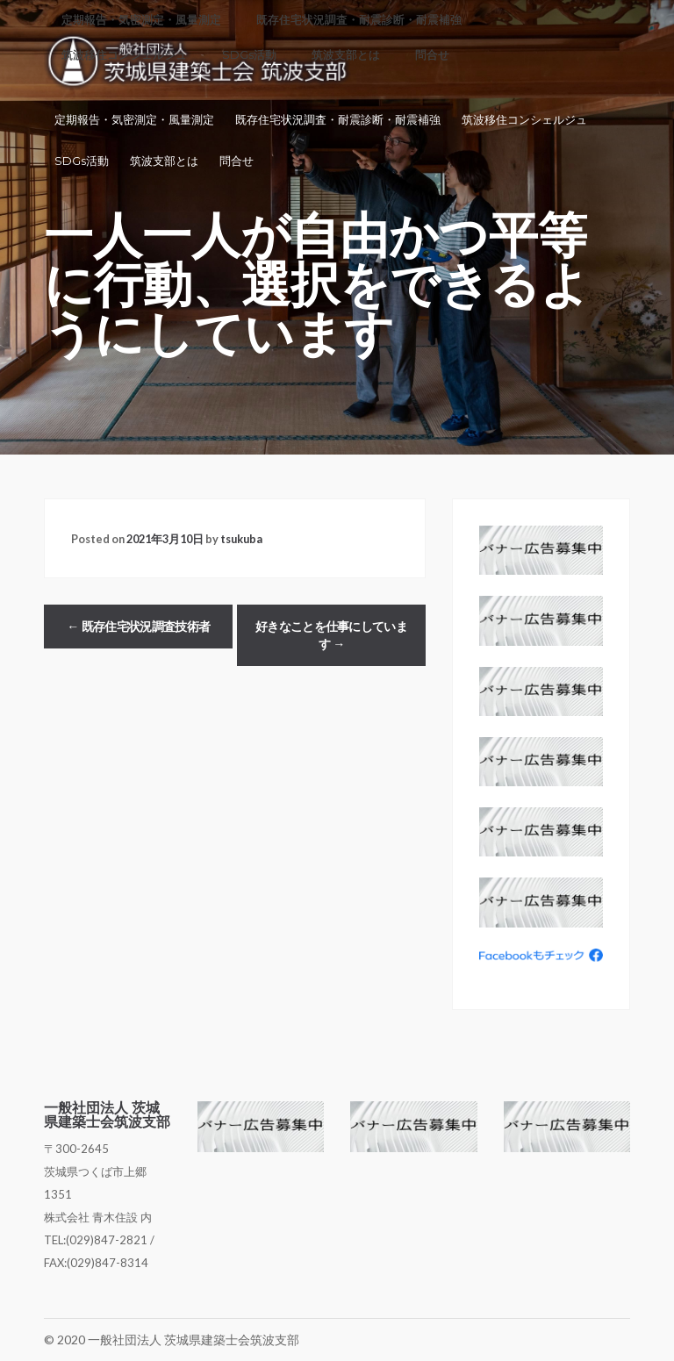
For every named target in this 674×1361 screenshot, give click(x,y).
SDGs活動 (81, 161)
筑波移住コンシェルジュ (524, 119)
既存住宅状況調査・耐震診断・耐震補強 (338, 119)
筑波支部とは (164, 161)
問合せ (236, 161)
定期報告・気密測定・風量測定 (134, 119)
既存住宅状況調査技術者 (138, 626)
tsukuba (241, 539)
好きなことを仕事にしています (331, 635)
